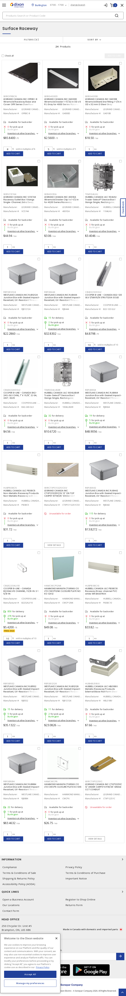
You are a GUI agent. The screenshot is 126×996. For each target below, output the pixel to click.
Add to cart (13, 153)
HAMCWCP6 (51, 781)
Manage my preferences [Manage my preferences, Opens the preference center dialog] (30, 983)
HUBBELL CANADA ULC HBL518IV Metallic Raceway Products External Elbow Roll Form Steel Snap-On (101, 690)
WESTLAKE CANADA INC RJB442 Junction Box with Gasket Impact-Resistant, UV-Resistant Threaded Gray (103, 494)
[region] (30, 963)
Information (63, 859)
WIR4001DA (50, 194)
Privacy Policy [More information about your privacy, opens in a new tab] (42, 967)
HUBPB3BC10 (92, 585)
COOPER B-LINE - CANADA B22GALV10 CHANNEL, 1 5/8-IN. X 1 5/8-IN (20, 591)
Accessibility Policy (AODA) (18, 884)
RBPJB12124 (9, 292)
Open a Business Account (18, 899)
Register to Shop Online (80, 899)
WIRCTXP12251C (94, 781)
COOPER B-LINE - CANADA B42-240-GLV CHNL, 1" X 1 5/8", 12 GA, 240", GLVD (20, 395)
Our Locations (11, 905)
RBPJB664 (90, 390)
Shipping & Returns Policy (18, 878)
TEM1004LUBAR (52, 390)
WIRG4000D (51, 96)
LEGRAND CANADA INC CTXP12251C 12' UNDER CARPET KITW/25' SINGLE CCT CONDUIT (103, 787)
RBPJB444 (49, 292)
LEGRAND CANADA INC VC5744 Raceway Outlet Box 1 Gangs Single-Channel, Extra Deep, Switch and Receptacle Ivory (19, 201)
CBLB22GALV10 (11, 585)
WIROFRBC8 (10, 96)
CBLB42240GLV (12, 390)
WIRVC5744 (9, 194)
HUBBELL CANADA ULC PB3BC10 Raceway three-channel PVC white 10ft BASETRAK (101, 591)
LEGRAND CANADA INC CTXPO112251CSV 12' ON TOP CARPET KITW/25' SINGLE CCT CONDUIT (59, 494)
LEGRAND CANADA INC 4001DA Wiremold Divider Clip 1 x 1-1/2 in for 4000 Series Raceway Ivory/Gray (61, 201)
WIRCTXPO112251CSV (55, 487)
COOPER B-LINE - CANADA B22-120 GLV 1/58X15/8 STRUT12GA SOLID (103, 296)
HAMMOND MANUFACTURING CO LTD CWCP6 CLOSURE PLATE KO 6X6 (63, 785)
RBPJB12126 (50, 683)
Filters (31, 39)
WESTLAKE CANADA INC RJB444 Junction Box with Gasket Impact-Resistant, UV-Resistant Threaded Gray (62, 298)
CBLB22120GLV (93, 292)
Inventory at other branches (21, 133)
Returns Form (74, 905)
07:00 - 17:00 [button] (57, 5)
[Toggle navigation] (4, 5)
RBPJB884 (9, 781)
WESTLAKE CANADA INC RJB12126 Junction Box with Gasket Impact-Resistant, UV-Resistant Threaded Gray (62, 690)
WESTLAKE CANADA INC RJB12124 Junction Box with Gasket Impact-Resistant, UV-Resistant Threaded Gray (21, 298)
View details (54, 545)
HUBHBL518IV (92, 683)
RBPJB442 (90, 487)
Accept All (30, 974)
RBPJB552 (8, 683)
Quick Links (63, 892)
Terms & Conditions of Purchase (85, 872)
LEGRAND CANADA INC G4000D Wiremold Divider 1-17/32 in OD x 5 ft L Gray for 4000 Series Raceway (62, 102)
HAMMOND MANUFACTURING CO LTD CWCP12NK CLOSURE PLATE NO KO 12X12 (62, 591)
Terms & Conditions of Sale (19, 872)
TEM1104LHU (91, 194)
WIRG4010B (91, 96)
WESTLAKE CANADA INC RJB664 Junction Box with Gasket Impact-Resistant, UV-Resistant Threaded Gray (103, 396)
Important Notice (76, 878)
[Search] (63, 15)
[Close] (56, 938)
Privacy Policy (73, 867)
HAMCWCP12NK (52, 585)
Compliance (9, 867)
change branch (78, 5)
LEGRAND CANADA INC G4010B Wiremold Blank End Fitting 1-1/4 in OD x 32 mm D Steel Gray (103, 102)
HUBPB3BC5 (10, 487)
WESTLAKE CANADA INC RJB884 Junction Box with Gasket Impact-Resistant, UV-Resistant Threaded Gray (21, 788)
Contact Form (10, 910)
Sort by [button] (92, 39)
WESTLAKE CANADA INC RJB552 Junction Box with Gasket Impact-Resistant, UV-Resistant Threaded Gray (21, 690)
